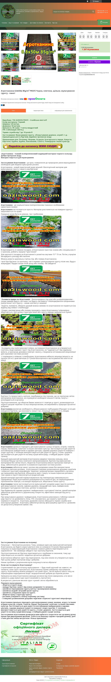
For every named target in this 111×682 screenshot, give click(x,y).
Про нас (54, 23)
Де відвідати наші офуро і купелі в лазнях (41, 672)
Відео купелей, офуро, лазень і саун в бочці (40, 668)
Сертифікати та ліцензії (9, 666)
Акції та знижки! (14, 23)
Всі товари (23, 23)
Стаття (58, 663)
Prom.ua (64, 677)
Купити (94, 58)
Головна (4, 23)
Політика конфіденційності (67, 680)
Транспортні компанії (8, 663)
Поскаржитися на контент (52, 680)
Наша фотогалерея (35, 663)
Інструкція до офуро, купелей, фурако (67, 666)
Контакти (48, 23)
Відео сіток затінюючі (35, 666)
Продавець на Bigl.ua (55, 678)
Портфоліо (59, 668)
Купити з (94, 62)
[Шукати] (93, 11)
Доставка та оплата (36, 23)
